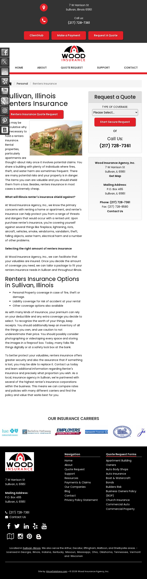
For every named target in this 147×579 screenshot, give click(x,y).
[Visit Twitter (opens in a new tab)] (17, 526)
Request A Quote (106, 35)
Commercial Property (120, 509)
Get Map (115, 176)
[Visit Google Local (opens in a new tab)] (10, 536)
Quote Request (75, 469)
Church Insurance (118, 500)
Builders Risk (114, 487)
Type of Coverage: (115, 107)
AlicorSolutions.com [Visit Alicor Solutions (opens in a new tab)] (56, 571)
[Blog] (39, 536)
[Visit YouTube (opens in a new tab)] (44, 526)
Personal (22, 84)
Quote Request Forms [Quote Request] (121, 454)
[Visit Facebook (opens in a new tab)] (8, 526)
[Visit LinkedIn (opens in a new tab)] (26, 526)
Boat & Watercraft (118, 478)
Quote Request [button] (72, 68)
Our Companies (75, 487)
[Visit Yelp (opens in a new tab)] (35, 526)
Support (70, 474)
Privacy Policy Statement (81, 500)
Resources (71, 478)
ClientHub (36, 35)
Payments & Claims (78, 482)
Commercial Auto (118, 504)
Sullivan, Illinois (32, 548)
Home (19, 68)
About (42, 68)
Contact (131, 68)
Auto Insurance (116, 474)
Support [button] (103, 68)
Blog (67, 491)
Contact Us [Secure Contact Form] (115, 211)
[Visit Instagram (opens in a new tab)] (20, 536)
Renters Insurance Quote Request (34, 114)
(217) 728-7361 (79, 23)
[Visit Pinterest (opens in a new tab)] (29, 536)
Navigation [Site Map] (72, 454)
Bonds (110, 482)
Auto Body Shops (117, 469)
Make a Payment (68, 35)
